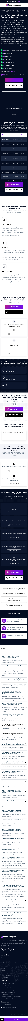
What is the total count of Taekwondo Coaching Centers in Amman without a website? (11, 791)
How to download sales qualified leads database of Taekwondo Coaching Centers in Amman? (13, 680)
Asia (18, 10)
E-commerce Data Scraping (7, 987)
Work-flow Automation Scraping (8, 998)
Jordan (4, 11)
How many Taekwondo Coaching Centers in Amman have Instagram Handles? (12, 762)
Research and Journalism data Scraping (11, 996)
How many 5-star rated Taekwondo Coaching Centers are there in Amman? (13, 801)
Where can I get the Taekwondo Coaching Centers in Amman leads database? (12, 666)
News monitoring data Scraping (8, 992)
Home (2, 957)
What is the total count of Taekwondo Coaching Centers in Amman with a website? (13, 781)
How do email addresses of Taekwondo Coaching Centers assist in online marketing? (13, 886)
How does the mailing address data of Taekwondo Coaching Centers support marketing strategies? (11, 914)
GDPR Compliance (5, 970)
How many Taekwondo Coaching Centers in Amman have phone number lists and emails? (13, 743)
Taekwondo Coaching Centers (8, 10)
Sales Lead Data (5, 985)
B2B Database (4, 977)
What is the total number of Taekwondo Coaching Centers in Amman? (11, 657)
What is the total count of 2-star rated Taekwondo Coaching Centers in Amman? (12, 830)
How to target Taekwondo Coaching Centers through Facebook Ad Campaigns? (13, 858)
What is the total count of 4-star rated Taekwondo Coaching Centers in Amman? (12, 811)
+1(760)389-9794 (6, 1005)
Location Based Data (6, 975)
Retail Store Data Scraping (7, 994)
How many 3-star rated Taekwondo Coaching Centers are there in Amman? (13, 820)
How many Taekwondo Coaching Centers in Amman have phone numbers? (12, 725)
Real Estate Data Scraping (7, 983)
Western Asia (23, 10)
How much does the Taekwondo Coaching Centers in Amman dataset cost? (12, 715)
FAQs (2, 960)
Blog (2, 964)
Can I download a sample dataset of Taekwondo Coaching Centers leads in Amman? (11, 692)
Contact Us (20, 1)
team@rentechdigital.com (8, 1007)
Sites (2, 966)
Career (2, 962)
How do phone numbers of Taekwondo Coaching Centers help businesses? (11, 900)
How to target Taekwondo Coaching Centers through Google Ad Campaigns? (13, 871)
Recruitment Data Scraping (7, 990)
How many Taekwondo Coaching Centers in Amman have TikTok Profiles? (12, 772)
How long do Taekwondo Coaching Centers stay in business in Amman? (12, 848)
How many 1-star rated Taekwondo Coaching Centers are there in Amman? (13, 839)
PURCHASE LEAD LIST (14, 80)
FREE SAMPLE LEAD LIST (14, 85)
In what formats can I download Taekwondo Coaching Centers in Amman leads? (12, 704)
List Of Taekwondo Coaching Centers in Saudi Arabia (14, 433)
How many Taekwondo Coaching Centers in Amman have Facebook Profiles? (12, 753)
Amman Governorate (12, 11)
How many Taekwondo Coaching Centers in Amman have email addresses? (12, 734)
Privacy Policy (4, 973)
